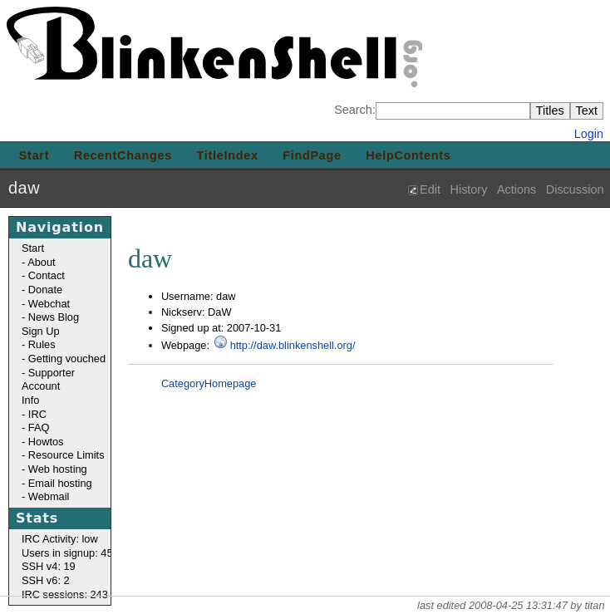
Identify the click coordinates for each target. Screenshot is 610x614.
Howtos (46, 441)
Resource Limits (66, 455)
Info (30, 400)
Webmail (49, 496)
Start (34, 155)
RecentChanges (123, 155)
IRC (37, 414)
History (469, 189)
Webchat (49, 303)
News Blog (53, 317)
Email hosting (60, 483)
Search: (355, 109)
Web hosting (57, 469)
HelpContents (408, 155)
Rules (42, 344)
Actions (516, 189)
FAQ (39, 427)
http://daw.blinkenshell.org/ (293, 345)
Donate (45, 289)
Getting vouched (67, 358)
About (41, 262)
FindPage (312, 155)
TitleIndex (227, 155)
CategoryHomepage (209, 383)
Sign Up (41, 331)
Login (588, 133)
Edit (430, 189)
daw (24, 188)
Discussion (575, 189)
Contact (46, 275)
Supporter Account (48, 379)
